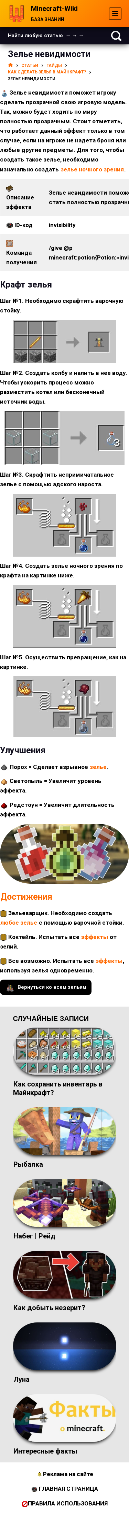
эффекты (94, 937)
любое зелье (18, 922)
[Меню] (115, 14)
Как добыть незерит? (49, 1308)
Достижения (26, 897)
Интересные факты (45, 1451)
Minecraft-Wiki (54, 8)
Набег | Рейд (34, 1236)
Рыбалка (28, 1164)
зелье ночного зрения (92, 169)
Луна (21, 1379)
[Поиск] (116, 36)
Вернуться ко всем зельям (45, 987)
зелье (98, 766)
